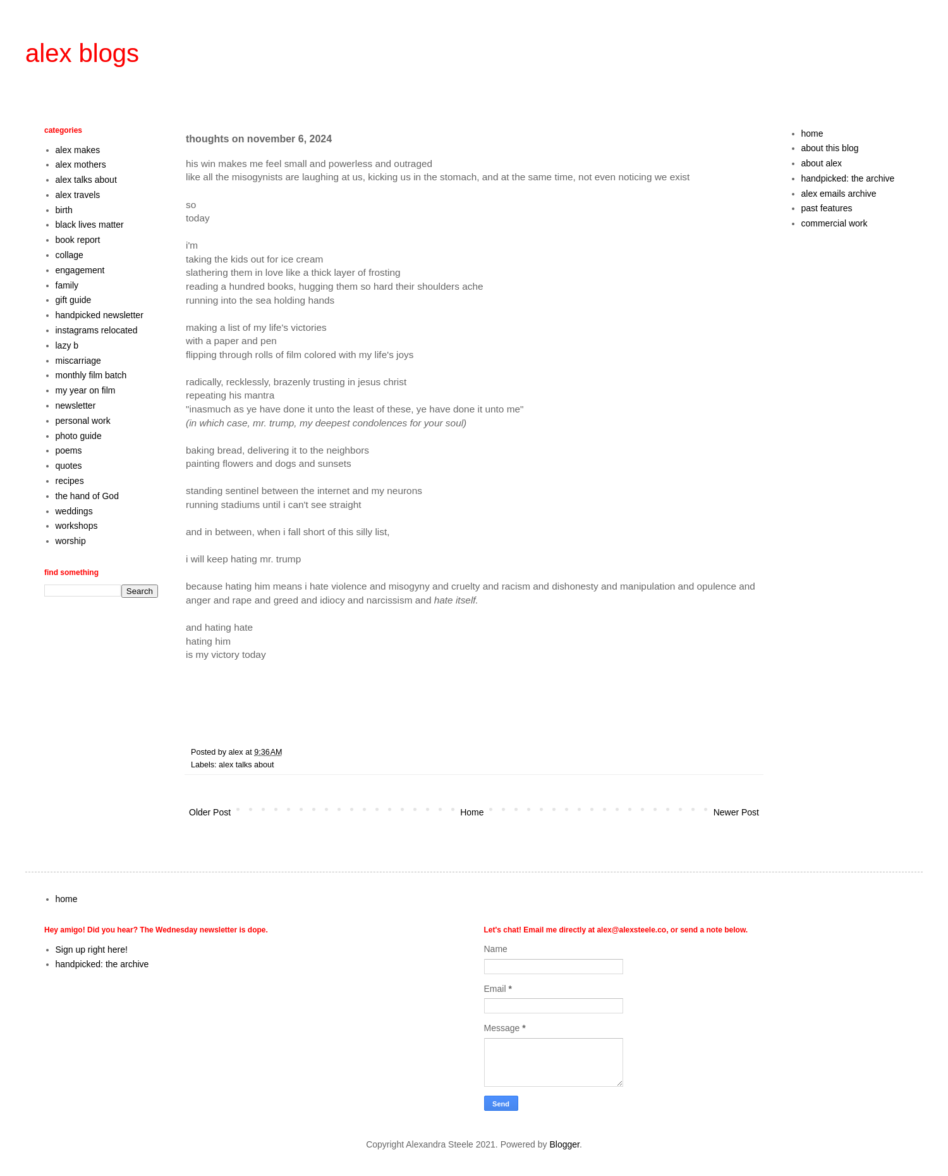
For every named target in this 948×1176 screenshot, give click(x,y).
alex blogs (82, 53)
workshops (77, 526)
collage (69, 255)
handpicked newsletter (99, 315)
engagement (80, 270)
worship (71, 541)
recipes (70, 481)
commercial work (834, 223)
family (67, 285)
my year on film (86, 390)
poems (69, 450)
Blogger (564, 1144)
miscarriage (78, 361)
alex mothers (81, 164)
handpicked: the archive (848, 178)
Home (471, 812)
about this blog (830, 148)
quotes (69, 466)
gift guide (74, 300)
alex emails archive (839, 194)
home (812, 133)
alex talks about (246, 764)
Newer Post (736, 812)
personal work (83, 421)
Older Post (210, 812)
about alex (821, 163)
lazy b (67, 345)
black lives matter (90, 225)
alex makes (78, 150)
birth (64, 210)
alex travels (78, 195)
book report (78, 240)
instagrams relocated (97, 330)
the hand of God (87, 496)
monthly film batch (91, 375)
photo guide (79, 436)
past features (827, 208)
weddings (74, 511)
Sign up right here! (92, 949)
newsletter (76, 405)
